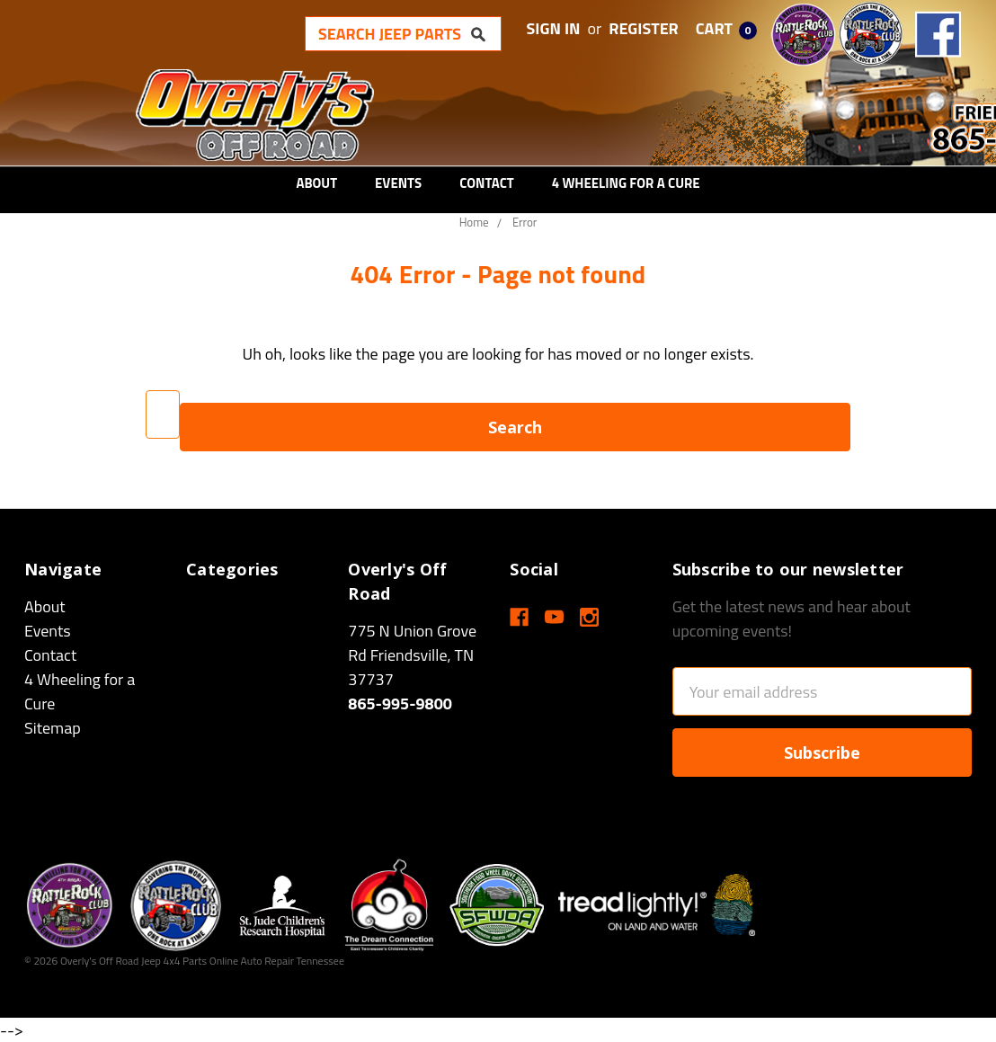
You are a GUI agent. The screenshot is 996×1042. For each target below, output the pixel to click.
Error (524, 222)
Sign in (554, 28)
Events (398, 183)
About (316, 183)
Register (644, 28)
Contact (486, 183)
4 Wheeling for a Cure (626, 183)
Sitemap (52, 728)
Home (474, 222)
